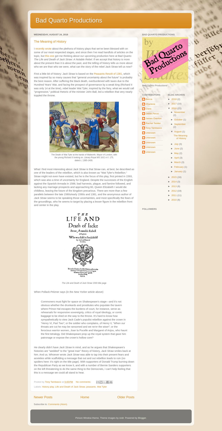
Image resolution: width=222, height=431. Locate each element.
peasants (91, 386)
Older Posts (125, 397)
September (180, 124)
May (176, 153)
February (179, 167)
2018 (174, 99)
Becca (149, 99)
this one (49, 56)
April (177, 157)
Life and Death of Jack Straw (70, 386)
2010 (174, 200)
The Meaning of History (50, 41)
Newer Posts (43, 397)
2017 (174, 103)
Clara (148, 108)
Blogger (142, 418)
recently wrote (43, 48)
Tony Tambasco (154, 128)
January (178, 171)
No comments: (84, 382)
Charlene (150, 104)
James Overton (154, 118)
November (179, 112)
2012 (174, 191)
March (177, 162)
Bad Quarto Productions (69, 20)
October (178, 119)
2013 (174, 186)
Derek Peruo (152, 113)
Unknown (150, 132)
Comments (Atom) (57, 404)
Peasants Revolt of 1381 (108, 73)
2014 (174, 181)
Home (84, 397)
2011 (174, 195)
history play (48, 386)
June (177, 148)
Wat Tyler (102, 386)
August (178, 131)
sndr (121, 418)
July (176, 144)
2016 (174, 108)
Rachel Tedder (153, 123)
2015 (174, 177)
